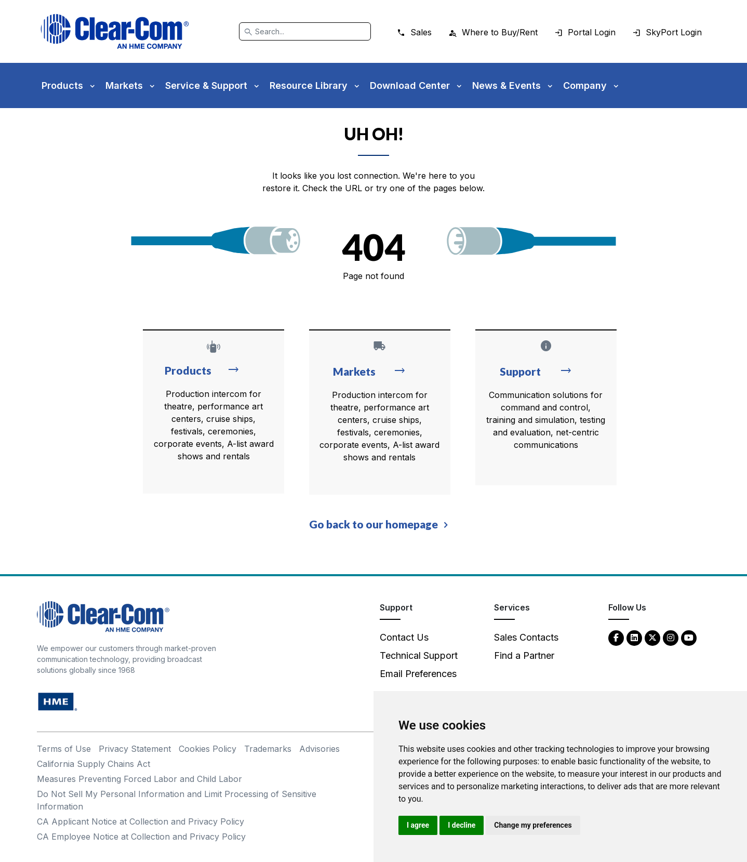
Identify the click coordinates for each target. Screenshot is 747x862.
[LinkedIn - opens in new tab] (634, 637)
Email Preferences (418, 673)
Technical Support (419, 655)
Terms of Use (64, 749)
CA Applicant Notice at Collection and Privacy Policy (140, 821)
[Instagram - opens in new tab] (670, 637)
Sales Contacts (526, 637)
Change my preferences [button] (532, 825)
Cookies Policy (207, 749)
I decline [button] (461, 825)
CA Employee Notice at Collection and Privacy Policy (141, 836)
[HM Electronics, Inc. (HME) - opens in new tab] (57, 701)
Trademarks (267, 749)
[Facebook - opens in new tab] (616, 637)
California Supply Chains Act (93, 764)
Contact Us (404, 637)
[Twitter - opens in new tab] (652, 637)
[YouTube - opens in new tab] (689, 637)
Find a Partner (524, 655)
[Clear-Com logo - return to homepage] (115, 31)
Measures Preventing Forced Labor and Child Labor (139, 779)
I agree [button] (418, 825)
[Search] (305, 31)
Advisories (319, 749)
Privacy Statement (135, 749)
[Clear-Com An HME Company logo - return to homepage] (103, 616)
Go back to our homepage (373, 524)
